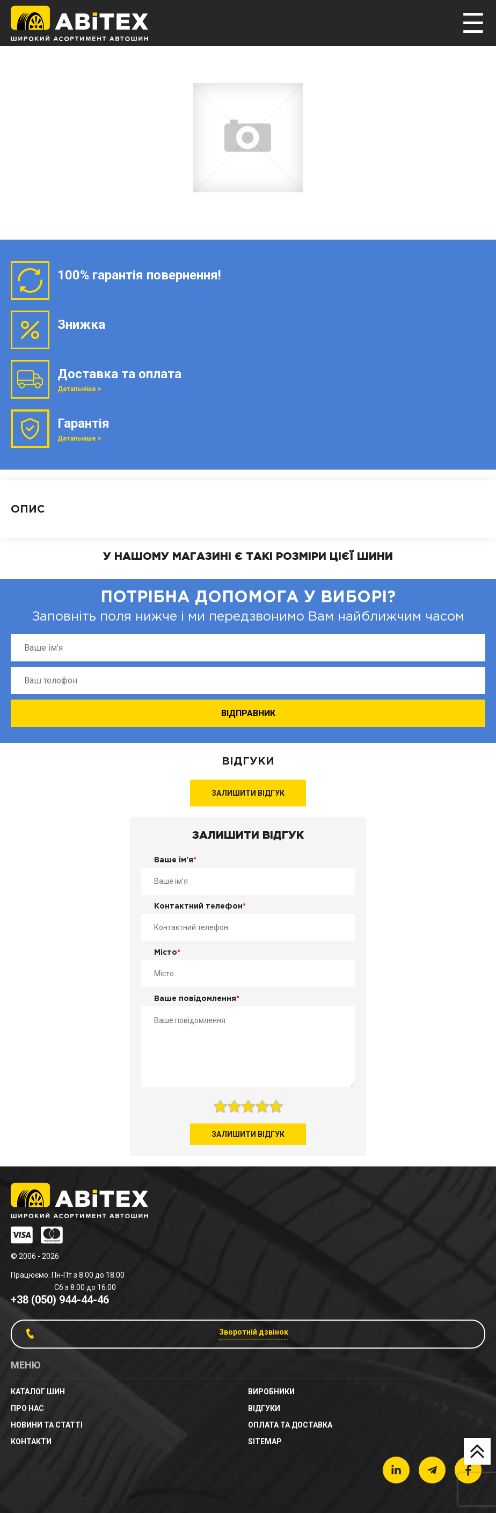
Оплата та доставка (290, 1425)
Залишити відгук (248, 793)
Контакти (31, 1441)
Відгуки (264, 1408)
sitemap (265, 1441)
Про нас (27, 1408)
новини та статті (47, 1425)
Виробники (271, 1391)
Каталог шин (38, 1391)
